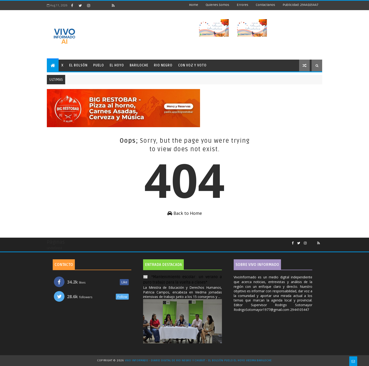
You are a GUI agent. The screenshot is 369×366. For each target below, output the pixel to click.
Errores (242, 5)
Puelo (98, 65)
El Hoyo (117, 65)
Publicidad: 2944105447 (300, 5)
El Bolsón (78, 65)
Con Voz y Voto (192, 65)
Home (193, 5)
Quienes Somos (217, 5)
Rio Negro (163, 65)
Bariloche (139, 65)
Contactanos (265, 5)
